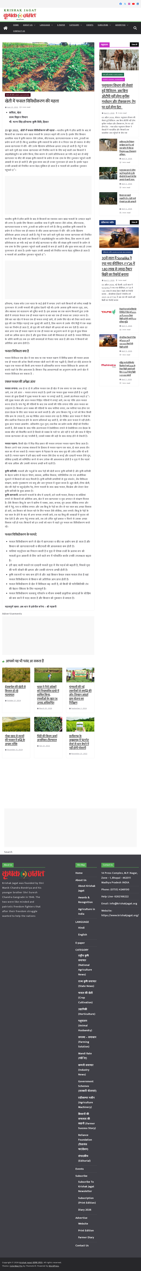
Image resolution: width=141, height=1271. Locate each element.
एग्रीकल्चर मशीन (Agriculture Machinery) (117, 252)
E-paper (61, 25)
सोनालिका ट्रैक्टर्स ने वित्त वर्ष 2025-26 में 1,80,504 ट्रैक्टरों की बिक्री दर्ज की (127, 342)
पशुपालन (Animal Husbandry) (113, 79)
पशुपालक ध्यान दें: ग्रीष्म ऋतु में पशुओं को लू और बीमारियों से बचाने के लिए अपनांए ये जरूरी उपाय (127, 175)
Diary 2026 (84, 1210)
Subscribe (103, 25)
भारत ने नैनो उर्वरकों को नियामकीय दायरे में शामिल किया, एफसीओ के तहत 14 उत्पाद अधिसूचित (48, 694)
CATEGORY (74, 25)
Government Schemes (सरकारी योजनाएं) (87, 1086)
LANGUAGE (45, 25)
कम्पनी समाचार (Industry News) (86, 1070)
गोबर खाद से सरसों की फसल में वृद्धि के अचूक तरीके (15, 740)
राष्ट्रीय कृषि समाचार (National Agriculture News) (85, 965)
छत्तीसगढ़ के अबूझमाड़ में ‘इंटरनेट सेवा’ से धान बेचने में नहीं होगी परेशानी (79, 742)
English (82, 935)
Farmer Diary (86, 1237)
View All (134, 44)
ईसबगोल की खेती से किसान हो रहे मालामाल (15, 690)
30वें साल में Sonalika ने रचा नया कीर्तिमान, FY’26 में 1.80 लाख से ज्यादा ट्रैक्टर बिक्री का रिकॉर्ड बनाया (118, 266)
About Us (28, 25)
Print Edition (86, 1230)
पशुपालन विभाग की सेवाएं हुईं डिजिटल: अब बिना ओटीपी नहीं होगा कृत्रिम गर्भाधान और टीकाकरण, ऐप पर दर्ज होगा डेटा (118, 96)
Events (89, 25)
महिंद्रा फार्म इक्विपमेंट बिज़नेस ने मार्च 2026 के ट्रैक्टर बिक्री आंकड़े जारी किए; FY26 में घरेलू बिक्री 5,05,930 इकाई (127, 369)
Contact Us (19, 31)
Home (16, 25)
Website (83, 1224)
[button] (34, 25)
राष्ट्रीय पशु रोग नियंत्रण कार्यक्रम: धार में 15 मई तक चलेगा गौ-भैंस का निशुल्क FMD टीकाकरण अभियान (127, 148)
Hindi (81, 928)
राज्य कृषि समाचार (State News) (113, 74)
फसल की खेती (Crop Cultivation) (18, 95)
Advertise (120, 25)
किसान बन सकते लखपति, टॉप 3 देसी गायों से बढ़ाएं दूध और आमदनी (127, 200)
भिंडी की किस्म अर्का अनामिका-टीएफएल (47, 738)
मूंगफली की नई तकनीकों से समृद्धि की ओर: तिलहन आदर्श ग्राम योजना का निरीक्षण (80, 694)
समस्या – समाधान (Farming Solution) (87, 1042)
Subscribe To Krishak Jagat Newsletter (86, 1186)
